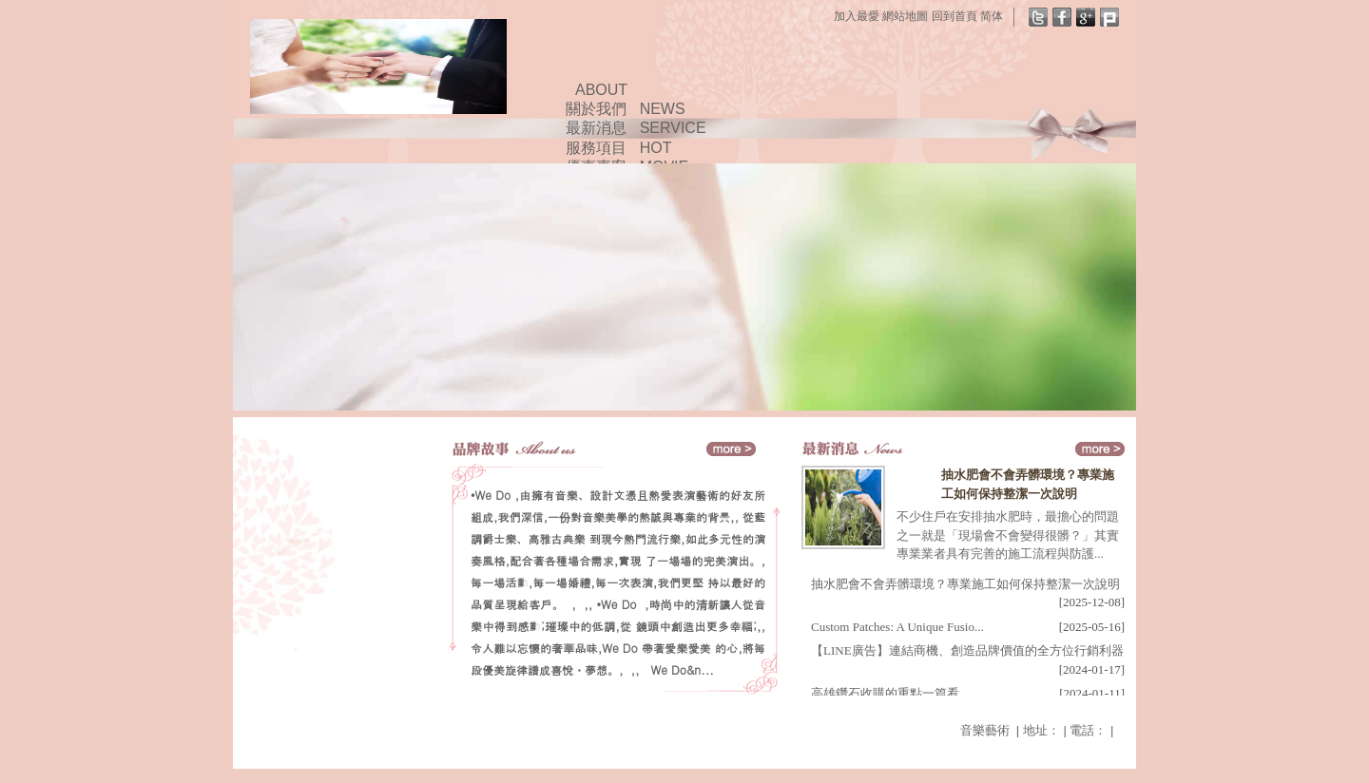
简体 (991, 16)
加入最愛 (856, 16)
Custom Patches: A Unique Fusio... (897, 627)
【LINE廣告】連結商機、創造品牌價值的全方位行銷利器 (967, 650)
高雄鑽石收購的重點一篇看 (885, 693)
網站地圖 (905, 16)
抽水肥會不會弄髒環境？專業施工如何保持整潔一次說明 (965, 584)
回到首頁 (954, 16)
